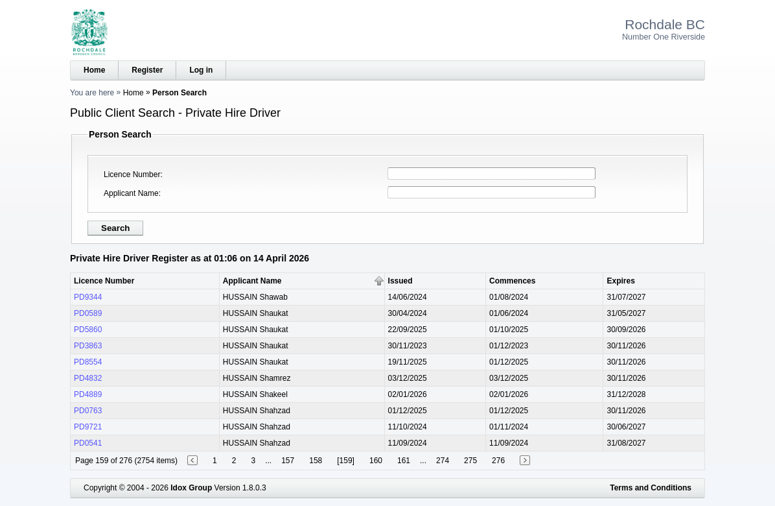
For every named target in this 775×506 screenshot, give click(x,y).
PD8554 (88, 362)
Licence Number (132, 174)
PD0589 (88, 313)
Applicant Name (131, 193)
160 (375, 460)
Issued (400, 280)
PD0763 (88, 410)
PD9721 (88, 426)
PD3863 (88, 345)
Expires (620, 280)
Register (147, 70)
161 (403, 460)
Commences (512, 280)
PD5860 (88, 329)
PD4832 (88, 378)
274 (442, 460)
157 (287, 460)
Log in (201, 70)
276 (498, 460)
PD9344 (88, 297)
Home (94, 70)
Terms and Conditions (650, 487)
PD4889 (88, 394)
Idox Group (191, 487)
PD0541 (88, 443)
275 (470, 460)
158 (315, 460)
